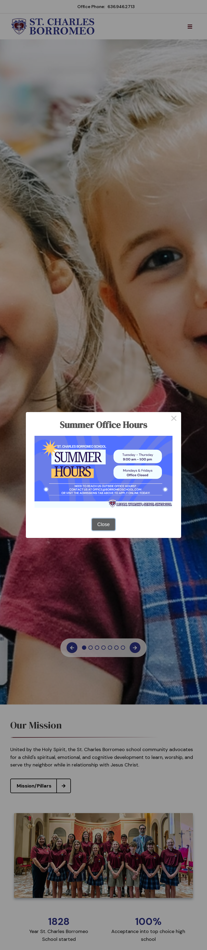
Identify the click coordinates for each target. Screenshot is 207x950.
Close (103, 524)
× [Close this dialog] (173, 419)
